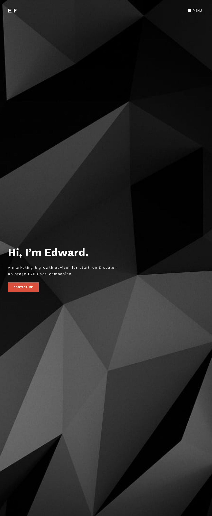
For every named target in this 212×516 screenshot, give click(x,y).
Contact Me (26, 288)
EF (13, 10)
